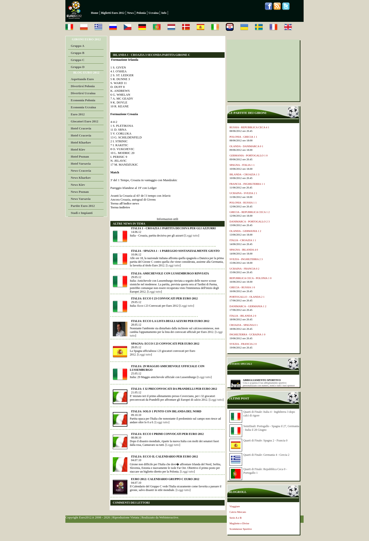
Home (94, 13)
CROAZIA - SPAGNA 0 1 (243, 324)
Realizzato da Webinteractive (159, 517)
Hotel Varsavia (81, 163)
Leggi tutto (191, 235)
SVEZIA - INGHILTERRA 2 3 (246, 259)
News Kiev (78, 184)
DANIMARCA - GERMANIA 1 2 (247, 306)
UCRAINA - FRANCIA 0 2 (244, 268)
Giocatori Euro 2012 (84, 121)
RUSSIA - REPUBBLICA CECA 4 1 (249, 127)
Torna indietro (120, 207)
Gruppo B (77, 53)
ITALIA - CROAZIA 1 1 (242, 240)
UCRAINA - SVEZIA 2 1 (243, 193)
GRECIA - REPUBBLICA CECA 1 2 (249, 212)
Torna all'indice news (124, 203)
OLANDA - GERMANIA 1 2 (245, 230)
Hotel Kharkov (81, 142)
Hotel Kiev (78, 149)
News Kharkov (81, 177)
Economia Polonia (83, 100)
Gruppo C (78, 60)
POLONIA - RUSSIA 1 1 (243, 202)
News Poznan (80, 192)
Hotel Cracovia (81, 128)
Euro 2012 (78, 114)
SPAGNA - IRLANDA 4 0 (243, 249)
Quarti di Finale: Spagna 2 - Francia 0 (265, 440)
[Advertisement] (167, 44)
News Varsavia (80, 199)
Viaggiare (234, 506)
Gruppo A (77, 46)
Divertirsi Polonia (83, 86)
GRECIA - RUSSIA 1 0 (242, 287)
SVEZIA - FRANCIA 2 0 (243, 343)
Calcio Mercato (237, 511)
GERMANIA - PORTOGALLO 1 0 (248, 155)
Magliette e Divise (239, 523)
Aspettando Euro (82, 79)
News (130, 13)
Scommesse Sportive (240, 528)
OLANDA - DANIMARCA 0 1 (246, 146)
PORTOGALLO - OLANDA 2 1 (246, 296)
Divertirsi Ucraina (83, 93)
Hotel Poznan (80, 156)
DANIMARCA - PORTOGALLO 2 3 (249, 221)
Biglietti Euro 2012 (112, 13)
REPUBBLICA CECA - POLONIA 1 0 (250, 278)
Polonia (141, 13)
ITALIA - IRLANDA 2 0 (242, 315)
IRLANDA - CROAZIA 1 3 (244, 174)
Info (163, 13)
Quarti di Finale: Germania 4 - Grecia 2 (266, 454)
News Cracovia (81, 170)
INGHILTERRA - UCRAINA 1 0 (247, 334)
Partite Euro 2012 (83, 206)
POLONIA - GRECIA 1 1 (243, 136)
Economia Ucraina (83, 107)
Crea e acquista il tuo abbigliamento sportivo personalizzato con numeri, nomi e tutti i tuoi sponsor (269, 384)
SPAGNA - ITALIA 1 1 (242, 164)
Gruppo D (78, 67)
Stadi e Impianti (82, 213)
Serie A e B (235, 517)
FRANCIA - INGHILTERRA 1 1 (247, 183)
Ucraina (153, 13)
